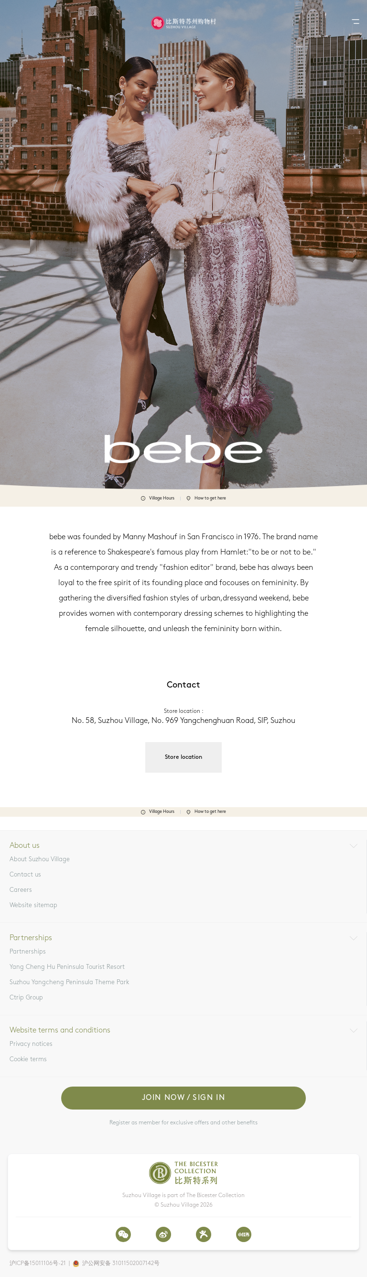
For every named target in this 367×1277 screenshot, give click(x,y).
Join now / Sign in (184, 1098)
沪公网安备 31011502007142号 (121, 1263)
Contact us (25, 875)
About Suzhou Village (40, 859)
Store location (183, 757)
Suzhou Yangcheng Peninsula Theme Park (69, 982)
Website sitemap (33, 905)
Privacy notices (31, 1044)
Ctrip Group (26, 998)
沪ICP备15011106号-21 (38, 1263)
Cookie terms (28, 1059)
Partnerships (28, 952)
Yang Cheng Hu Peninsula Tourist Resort (67, 967)
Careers (21, 890)
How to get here (206, 498)
